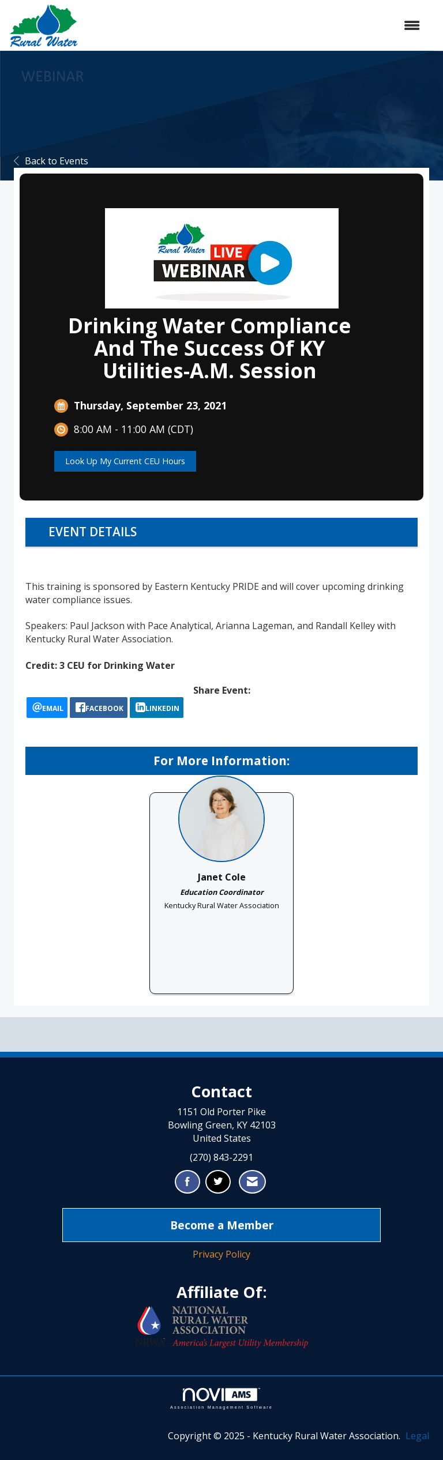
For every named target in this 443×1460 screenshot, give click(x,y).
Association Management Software (221, 1398)
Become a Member (221, 1225)
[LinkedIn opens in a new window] (156, 707)
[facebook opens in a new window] (98, 707)
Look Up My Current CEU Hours (125, 461)
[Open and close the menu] (255, 25)
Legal (417, 1435)
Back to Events (51, 161)
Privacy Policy (221, 1254)
